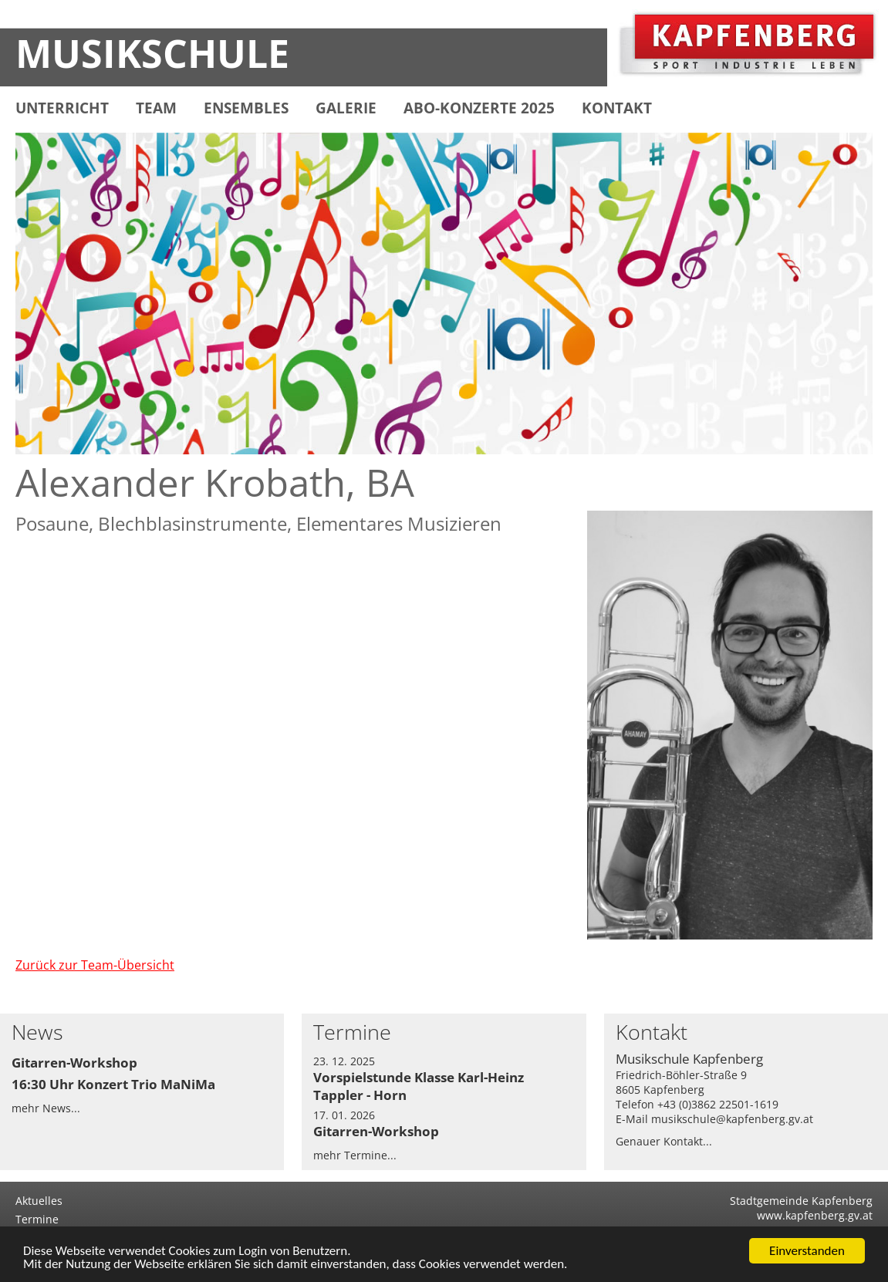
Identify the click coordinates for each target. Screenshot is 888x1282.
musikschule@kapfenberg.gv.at (732, 1119)
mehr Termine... (355, 1155)
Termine (37, 1219)
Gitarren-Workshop (74, 1062)
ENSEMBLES (246, 108)
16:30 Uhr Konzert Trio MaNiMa (113, 1084)
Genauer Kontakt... (664, 1141)
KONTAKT (617, 108)
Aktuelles (38, 1200)
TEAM (156, 108)
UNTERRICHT (62, 108)
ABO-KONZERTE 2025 (479, 108)
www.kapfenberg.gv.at (815, 1215)
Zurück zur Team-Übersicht (94, 964)
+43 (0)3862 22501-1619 (717, 1104)
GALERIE (346, 108)
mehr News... (46, 1108)
